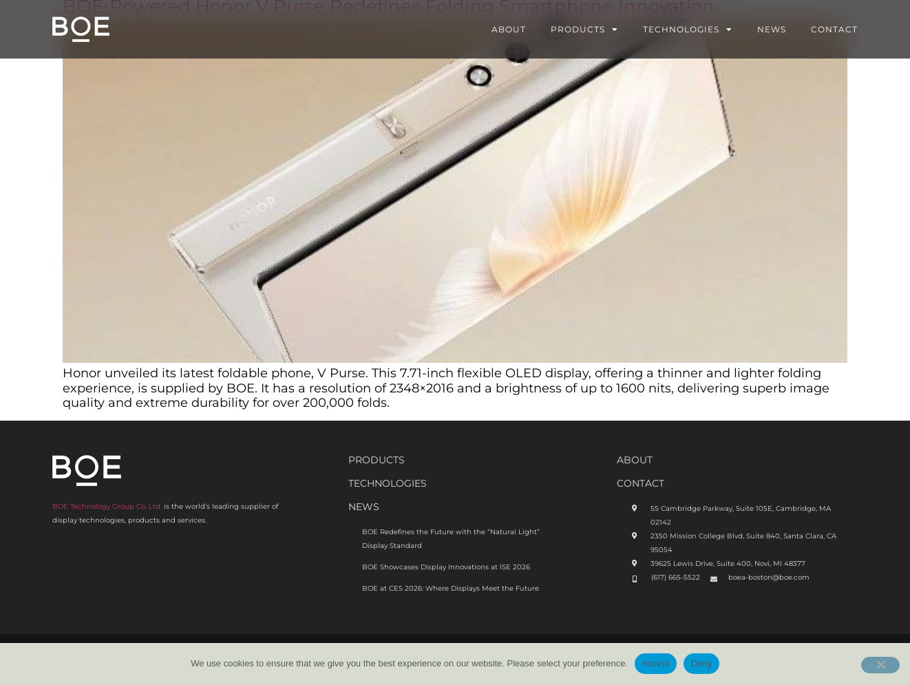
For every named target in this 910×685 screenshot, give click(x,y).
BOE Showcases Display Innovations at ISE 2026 (446, 566)
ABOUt (635, 460)
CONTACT (640, 483)
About (508, 29)
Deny (701, 663)
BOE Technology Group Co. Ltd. (107, 506)
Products (584, 29)
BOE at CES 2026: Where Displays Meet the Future (450, 588)
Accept (656, 663)
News (771, 29)
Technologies (687, 29)
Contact (834, 29)
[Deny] (880, 665)
